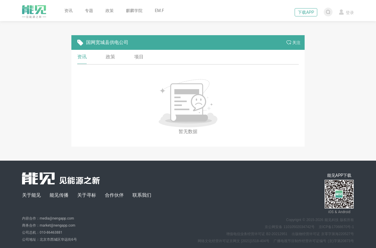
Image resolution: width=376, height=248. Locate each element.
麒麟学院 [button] (134, 10)
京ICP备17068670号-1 (336, 227)
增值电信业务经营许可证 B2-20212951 (256, 234)
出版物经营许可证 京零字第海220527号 (323, 234)
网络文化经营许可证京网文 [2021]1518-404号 (233, 241)
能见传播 (59, 195)
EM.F (159, 10)
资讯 (68, 10)
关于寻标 (86, 195)
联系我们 (141, 195)
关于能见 (31, 195)
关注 (293, 42)
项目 (139, 57)
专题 (89, 10)
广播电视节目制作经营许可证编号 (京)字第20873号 (313, 241)
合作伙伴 (114, 195)
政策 (109, 10)
